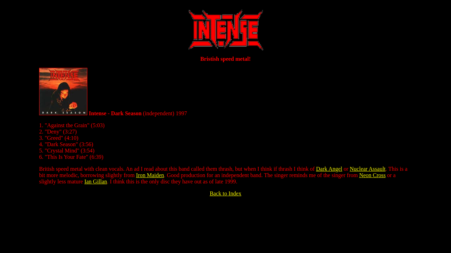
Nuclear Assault (368, 169)
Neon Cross (372, 175)
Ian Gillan (95, 181)
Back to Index (225, 193)
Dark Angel (329, 169)
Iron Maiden (150, 175)
